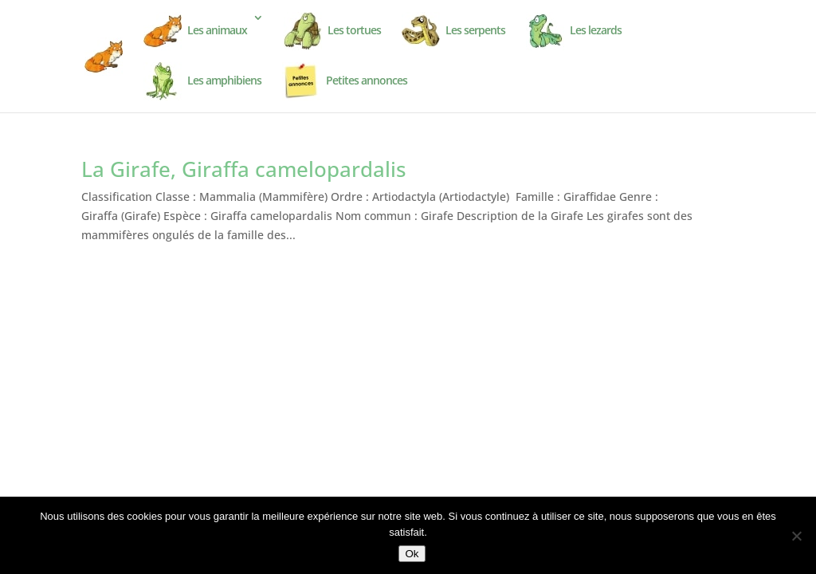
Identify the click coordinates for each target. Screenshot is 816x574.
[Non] (796, 536)
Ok (411, 554)
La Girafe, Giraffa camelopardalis (243, 169)
